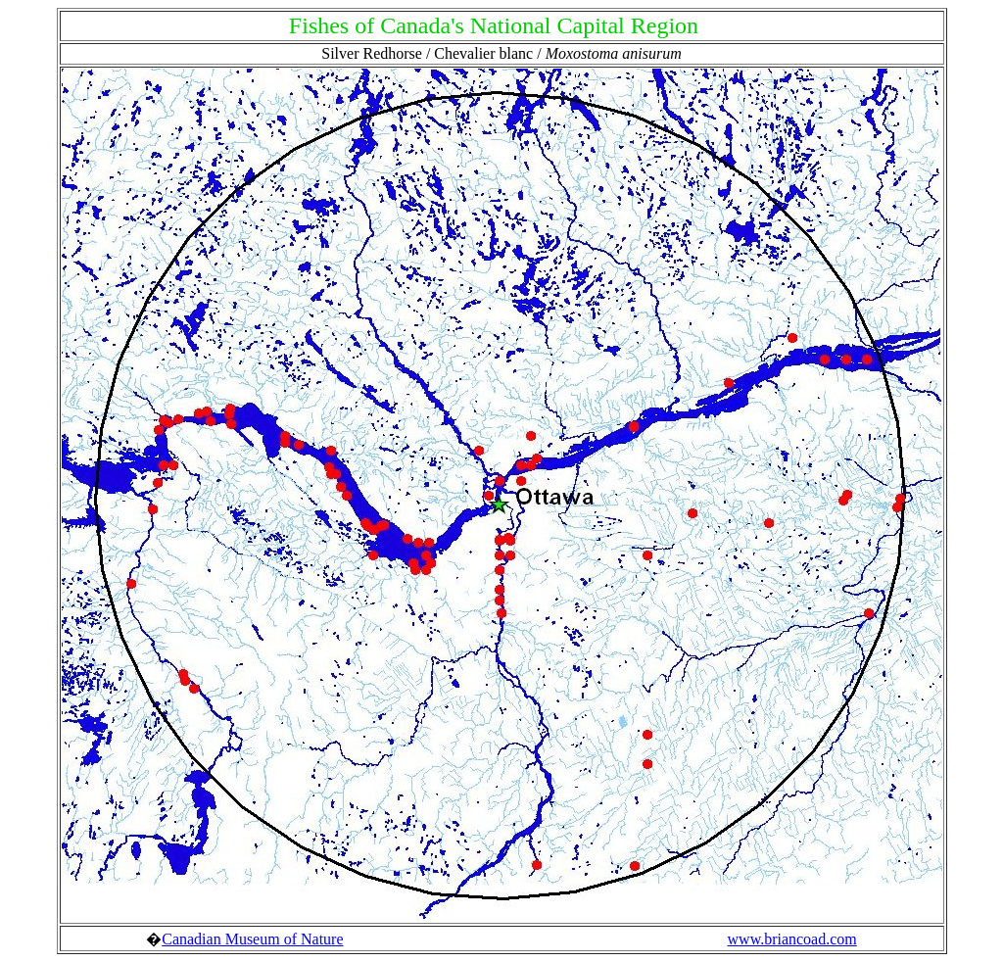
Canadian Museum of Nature (252, 939)
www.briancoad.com (792, 939)
